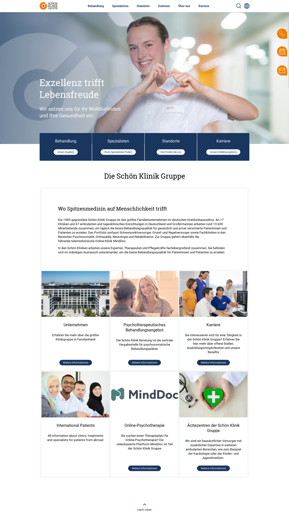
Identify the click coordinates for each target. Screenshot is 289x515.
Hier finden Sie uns (170, 152)
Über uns (184, 6)
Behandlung (96, 6)
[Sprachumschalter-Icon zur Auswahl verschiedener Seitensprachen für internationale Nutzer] (247, 6)
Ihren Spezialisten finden (118, 152)
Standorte (143, 6)
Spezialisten (120, 6)
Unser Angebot (65, 152)
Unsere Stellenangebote (223, 152)
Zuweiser (164, 6)
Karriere (204, 6)
